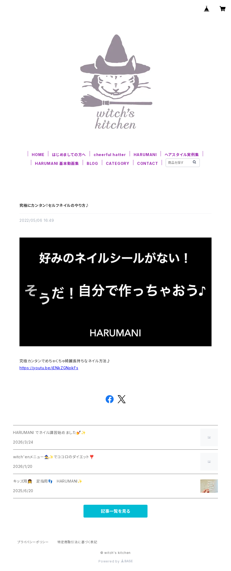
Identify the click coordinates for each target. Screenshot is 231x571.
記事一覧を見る (115, 511)
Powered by (115, 561)
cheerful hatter (110, 154)
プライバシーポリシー (33, 542)
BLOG (92, 163)
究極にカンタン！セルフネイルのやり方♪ (54, 205)
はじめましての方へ (69, 154)
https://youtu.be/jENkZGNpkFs (48, 368)
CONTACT (147, 163)
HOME (38, 154)
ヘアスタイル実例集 (182, 154)
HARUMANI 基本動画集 (57, 163)
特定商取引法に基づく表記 (77, 542)
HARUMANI (145, 154)
